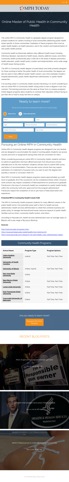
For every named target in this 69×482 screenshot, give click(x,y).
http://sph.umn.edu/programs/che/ (15, 229)
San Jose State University (9, 274)
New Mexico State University (10, 281)
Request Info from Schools (34, 322)
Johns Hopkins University (8, 256)
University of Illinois (11, 269)
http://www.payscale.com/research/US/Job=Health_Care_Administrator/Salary (32, 235)
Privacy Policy (41, 477)
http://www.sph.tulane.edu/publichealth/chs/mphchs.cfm (24, 232)
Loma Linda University (12, 287)
